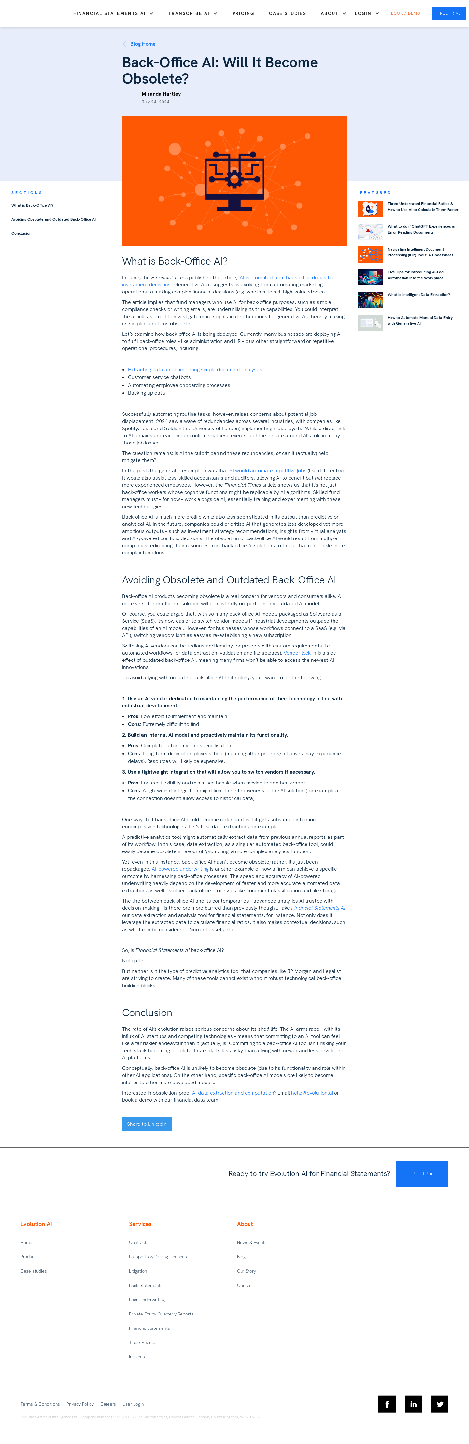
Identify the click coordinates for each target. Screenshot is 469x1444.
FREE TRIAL (422, 1174)
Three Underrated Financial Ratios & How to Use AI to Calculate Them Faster (423, 206)
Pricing (243, 13)
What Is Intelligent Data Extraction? (419, 294)
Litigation (138, 1271)
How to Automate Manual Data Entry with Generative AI (420, 320)
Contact (245, 1285)
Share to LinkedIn (147, 1124)
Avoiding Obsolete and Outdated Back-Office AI (53, 219)
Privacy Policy (80, 1404)
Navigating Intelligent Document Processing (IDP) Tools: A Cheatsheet (420, 252)
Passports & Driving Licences (158, 1257)
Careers (108, 1404)
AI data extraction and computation (233, 1092)
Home (26, 1242)
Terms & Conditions (40, 1404)
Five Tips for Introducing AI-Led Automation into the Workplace (416, 274)
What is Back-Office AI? (32, 205)
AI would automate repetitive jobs (267, 470)
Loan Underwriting (147, 1299)
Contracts (139, 1242)
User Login (133, 1404)
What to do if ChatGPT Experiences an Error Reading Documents (422, 229)
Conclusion (21, 233)
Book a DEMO (405, 13)
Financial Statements (149, 1328)
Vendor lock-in (300, 652)
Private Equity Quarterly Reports (161, 1314)
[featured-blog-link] (370, 209)
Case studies (287, 13)
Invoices (137, 1357)
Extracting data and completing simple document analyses (195, 369)
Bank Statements (146, 1285)
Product (28, 1257)
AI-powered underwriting (180, 868)
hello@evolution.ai (312, 1092)
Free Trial (449, 13)
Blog (241, 1257)
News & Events (252, 1242)
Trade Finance (142, 1342)
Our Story (246, 1271)
